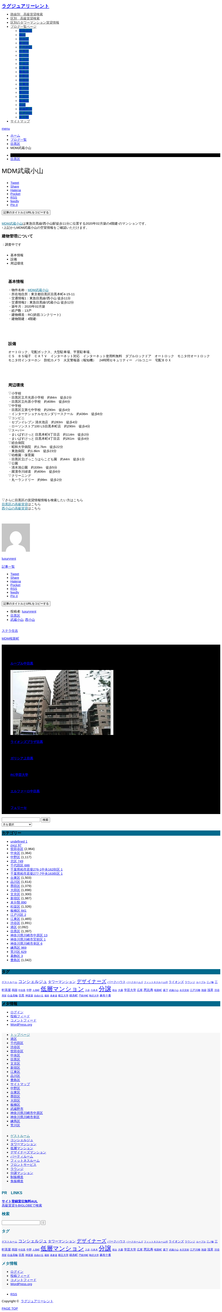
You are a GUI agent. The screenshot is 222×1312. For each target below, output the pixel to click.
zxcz (15, 845)
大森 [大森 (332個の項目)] (120, 990)
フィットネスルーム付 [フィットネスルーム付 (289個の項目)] (156, 982)
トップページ (20, 1034)
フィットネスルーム (25, 1160)
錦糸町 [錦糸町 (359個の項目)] (73, 995)
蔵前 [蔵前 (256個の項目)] (46, 995)
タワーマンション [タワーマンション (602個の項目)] (62, 982)
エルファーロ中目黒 (25, 791)
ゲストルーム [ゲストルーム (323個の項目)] (9, 982)
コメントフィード (23, 1020)
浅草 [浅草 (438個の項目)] (210, 990)
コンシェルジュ (21, 1140)
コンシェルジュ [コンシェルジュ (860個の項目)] (32, 981)
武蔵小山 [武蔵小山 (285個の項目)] (174, 990)
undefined (18, 841)
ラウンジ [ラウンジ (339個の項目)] (190, 982)
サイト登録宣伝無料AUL (20, 1201)
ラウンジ (16, 1169)
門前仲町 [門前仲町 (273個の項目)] (83, 995)
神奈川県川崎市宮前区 (28, 939)
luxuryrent (9, 558)
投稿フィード (20, 1016)
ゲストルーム (20, 1136)
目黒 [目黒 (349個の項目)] (21, 995)
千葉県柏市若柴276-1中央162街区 (36, 869)
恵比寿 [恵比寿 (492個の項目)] (148, 990)
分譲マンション (21, 1173)
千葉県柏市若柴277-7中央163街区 (36, 873)
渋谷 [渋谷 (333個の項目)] (217, 990)
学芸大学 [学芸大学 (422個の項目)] (130, 990)
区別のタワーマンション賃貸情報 (34, 22)
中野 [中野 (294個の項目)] (29, 990)
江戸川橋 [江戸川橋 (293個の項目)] (195, 990)
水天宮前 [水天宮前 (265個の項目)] (184, 990)
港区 (22, 35)
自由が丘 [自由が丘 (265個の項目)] (39, 995)
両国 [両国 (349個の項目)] (14, 990)
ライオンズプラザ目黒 (26, 742)
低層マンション (21, 1148)
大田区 (24, 96)
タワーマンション (23, 1144)
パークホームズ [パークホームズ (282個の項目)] (134, 982)
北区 (22, 105)
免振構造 (16, 1181)
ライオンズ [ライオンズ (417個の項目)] (176, 982)
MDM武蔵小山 (12, 223)
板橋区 (24, 100)
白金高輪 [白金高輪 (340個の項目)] (12, 995)
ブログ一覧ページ (23, 26)
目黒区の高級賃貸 (15, 504)
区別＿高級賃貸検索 (25, 18)
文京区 (24, 59)
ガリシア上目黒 (21, 758)
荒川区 (24, 88)
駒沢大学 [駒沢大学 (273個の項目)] (94, 995)
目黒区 (24, 51)
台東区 (24, 84)
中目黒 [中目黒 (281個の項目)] (21, 990)
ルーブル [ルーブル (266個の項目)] (201, 982)
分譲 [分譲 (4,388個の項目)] (105, 988)
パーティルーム (21, 1156)
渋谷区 (24, 39)
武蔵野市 (25, 109)
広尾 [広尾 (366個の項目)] (140, 990)
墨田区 (24, 92)
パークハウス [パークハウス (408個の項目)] (116, 982)
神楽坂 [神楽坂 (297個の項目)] (29, 995)
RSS (13, 1294)
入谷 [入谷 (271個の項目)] (87, 990)
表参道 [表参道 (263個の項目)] (53, 995)
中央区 (24, 63)
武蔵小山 (16, 619)
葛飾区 (16, 956)
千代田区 (25, 47)
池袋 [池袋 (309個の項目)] (203, 990)
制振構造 (16, 1177)
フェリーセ (18, 807)
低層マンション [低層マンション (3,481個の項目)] (62, 989)
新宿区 (24, 43)
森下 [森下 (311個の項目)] (165, 990)
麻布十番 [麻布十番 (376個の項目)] (105, 995)
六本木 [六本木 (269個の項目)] (94, 990)
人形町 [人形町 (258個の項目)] (36, 990)
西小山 (30, 619)
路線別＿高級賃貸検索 (26, 14)
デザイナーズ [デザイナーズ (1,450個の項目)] (91, 981)
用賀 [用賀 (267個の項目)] (4, 995)
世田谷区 (25, 30)
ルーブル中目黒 (21, 663)
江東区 (24, 68)
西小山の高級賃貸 (15, 508)
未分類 (24, 117)
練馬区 (18, 947)
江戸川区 (25, 113)
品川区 (24, 55)
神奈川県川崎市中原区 (28, 935)
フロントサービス (23, 1164)
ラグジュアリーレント (25, 5)
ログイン (16, 1012)
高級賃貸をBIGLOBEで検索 (22, 1205)
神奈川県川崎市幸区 (26, 943)
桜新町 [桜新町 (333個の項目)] (158, 990)
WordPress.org (21, 1024)
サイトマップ (20, 121)
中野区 (24, 76)
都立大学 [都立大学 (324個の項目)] (63, 995)
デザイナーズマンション (28, 1152)
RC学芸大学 (19, 775)
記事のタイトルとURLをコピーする (26, 212)
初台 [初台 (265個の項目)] (114, 990)
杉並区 (24, 80)
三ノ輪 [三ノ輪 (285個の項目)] (210, 982)
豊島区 (24, 72)
